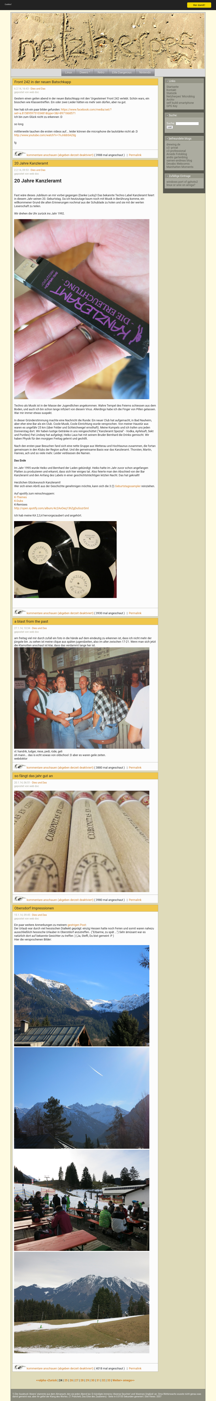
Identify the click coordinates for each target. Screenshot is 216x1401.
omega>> (128, 1380)
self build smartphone (180, 102)
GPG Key (171, 106)
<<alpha (41, 1380)
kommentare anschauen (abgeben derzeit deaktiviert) (54, 155)
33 (108, 1380)
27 (76, 1380)
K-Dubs (18, 501)
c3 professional (176, 150)
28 (82, 1380)
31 (98, 1380)
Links (170, 81)
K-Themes (20, 497)
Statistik (171, 93)
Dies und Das (38, 88)
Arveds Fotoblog (176, 154)
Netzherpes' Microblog (180, 96)
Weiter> (117, 1380)
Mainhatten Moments (179, 167)
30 (92, 1380)
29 (87, 1380)
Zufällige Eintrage (178, 176)
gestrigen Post (77, 925)
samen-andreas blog (179, 160)
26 (71, 1380)
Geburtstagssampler (128, 486)
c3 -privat (172, 147)
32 (103, 1380)
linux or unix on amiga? (180, 185)
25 (66, 1380)
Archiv (170, 99)
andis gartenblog (177, 157)
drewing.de (173, 144)
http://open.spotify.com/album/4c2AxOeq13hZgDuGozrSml (51, 508)
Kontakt (171, 90)
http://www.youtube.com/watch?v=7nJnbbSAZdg (45, 135)
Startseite (172, 86)
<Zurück (52, 1380)
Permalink (135, 155)
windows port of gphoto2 (182, 181)
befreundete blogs (178, 138)
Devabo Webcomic (178, 163)
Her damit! (199, 5)
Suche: (171, 115)
